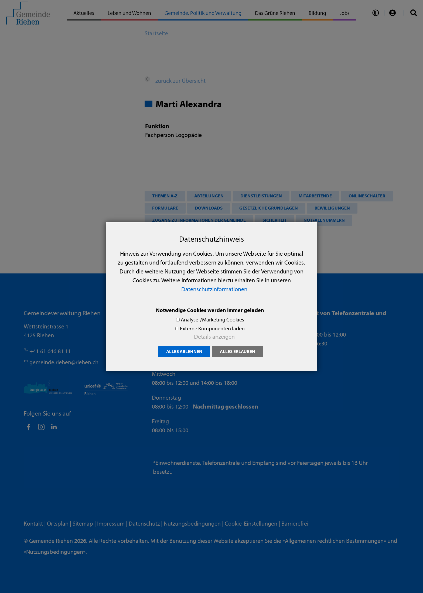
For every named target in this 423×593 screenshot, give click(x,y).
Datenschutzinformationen (214, 289)
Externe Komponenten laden (212, 328)
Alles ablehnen (184, 351)
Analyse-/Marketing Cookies (212, 319)
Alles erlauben (237, 351)
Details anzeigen (214, 336)
